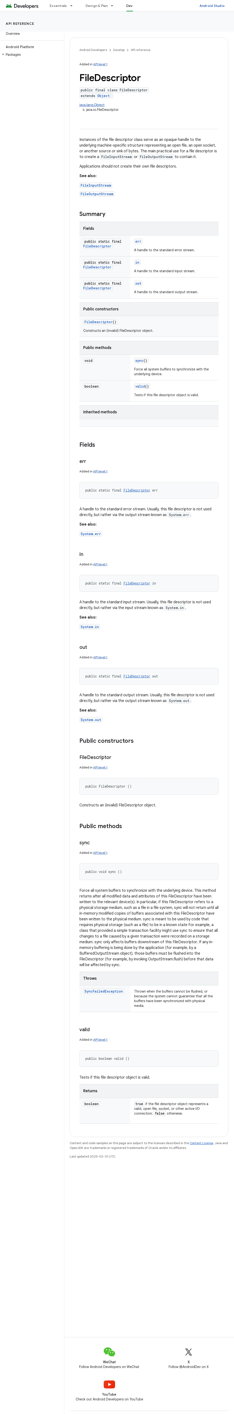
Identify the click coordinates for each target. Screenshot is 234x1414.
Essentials (58, 6)
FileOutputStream (97, 194)
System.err (91, 534)
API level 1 (100, 64)
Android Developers (93, 50)
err (138, 241)
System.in (90, 627)
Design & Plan (97, 6)
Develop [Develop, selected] (133, 6)
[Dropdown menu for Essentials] (73, 5)
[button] (31, 54)
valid (140, 386)
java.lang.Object (92, 105)
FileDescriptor (97, 246)
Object (103, 95)
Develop (119, 50)
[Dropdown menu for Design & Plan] (114, 5)
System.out (91, 719)
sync (139, 360)
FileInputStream (96, 185)
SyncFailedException (103, 991)
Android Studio (212, 6)
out (138, 283)
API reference (20, 23)
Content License (201, 1143)
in (137, 262)
